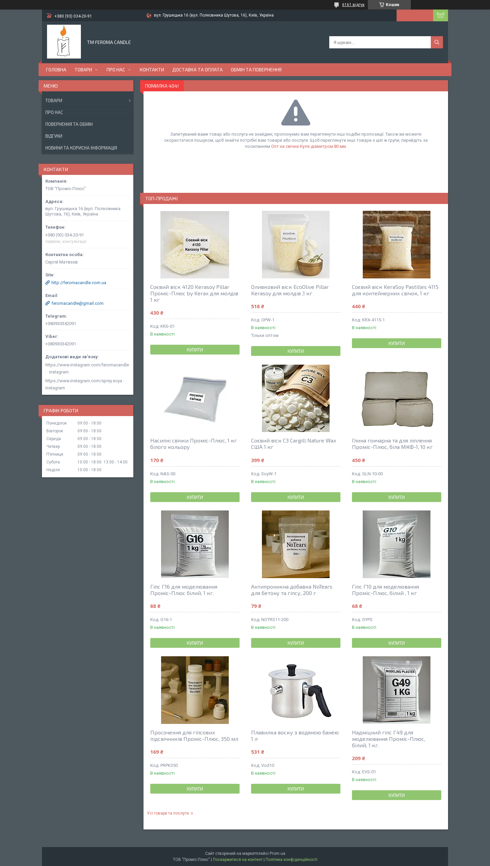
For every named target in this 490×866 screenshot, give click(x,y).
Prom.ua (277, 853)
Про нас (116, 69)
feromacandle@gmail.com (77, 303)
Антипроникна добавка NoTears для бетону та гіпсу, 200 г (291, 589)
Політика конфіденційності (291, 859)
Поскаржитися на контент (238, 859)
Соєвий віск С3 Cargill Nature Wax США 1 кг (293, 443)
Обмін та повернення (256, 69)
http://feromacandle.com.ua (78, 282)
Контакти (152, 69)
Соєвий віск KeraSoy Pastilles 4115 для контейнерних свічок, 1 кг (395, 289)
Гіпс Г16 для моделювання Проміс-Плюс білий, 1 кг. (183, 589)
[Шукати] (437, 42)
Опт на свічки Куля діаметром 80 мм (308, 146)
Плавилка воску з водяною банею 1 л (295, 735)
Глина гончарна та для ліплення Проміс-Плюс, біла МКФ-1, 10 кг (392, 443)
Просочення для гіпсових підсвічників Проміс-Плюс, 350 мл (194, 735)
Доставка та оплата (197, 69)
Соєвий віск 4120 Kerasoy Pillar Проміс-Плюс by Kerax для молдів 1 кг (194, 293)
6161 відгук (353, 4)
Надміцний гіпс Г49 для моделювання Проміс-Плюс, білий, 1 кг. (388, 738)
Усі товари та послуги (168, 813)
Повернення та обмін (69, 124)
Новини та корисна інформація (81, 148)
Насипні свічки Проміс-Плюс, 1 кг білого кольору (193, 443)
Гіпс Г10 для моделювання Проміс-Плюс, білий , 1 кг (385, 589)
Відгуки (53, 136)
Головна (56, 69)
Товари (83, 69)
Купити (195, 349)
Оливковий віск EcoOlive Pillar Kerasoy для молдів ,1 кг (290, 289)
